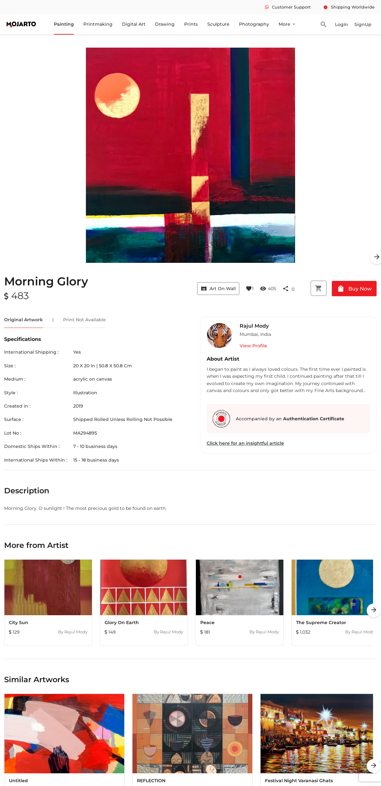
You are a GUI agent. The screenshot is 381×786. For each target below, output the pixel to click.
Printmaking (98, 24)
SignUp (362, 24)
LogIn (341, 24)
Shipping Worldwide (349, 7)
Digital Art (133, 24)
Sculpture (218, 24)
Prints (191, 24)
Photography (254, 24)
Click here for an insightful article (245, 443)
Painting (64, 24)
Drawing (165, 24)
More (287, 24)
